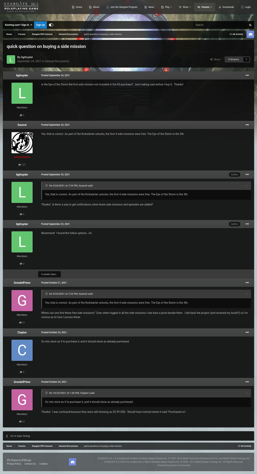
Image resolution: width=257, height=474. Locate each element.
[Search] (211, 25)
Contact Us (30, 463)
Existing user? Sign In (18, 25)
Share (215, 59)
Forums (203, 9)
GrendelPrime (22, 282)
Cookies (43, 463)
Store (183, 9)
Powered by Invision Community (173, 465)
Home (76, 9)
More (245, 9)
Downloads (226, 9)
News (149, 9)
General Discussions (57, 61)
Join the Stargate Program (122, 9)
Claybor (22, 332)
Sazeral (22, 124)
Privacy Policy (14, 463)
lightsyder (27, 57)
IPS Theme (12, 460)
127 (22, 164)
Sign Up (40, 24)
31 (22, 322)
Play (165, 9)
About (94, 9)
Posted (55, 75)
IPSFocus (26, 460)
